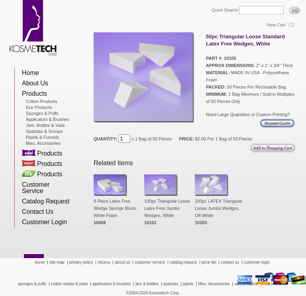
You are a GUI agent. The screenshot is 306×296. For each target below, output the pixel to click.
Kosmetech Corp (33, 28)
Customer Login (44, 222)
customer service (150, 262)
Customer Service (35, 187)
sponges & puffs (32, 284)
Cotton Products (41, 101)
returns (104, 262)
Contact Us (37, 211)
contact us (230, 262)
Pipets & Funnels (42, 137)
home (40, 262)
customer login (257, 262)
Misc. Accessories (43, 143)
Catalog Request (45, 201)
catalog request (183, 262)
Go (295, 8)
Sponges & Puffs (42, 113)
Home (30, 72)
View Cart (276, 24)
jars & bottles (147, 284)
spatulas (170, 284)
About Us (35, 83)
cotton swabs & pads (69, 284)
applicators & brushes (111, 284)
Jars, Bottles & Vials (45, 125)
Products (34, 93)
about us (122, 262)
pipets (188, 284)
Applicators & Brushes (47, 119)
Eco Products (39, 107)
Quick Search (225, 10)
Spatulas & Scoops (44, 131)
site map (57, 262)
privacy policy (81, 262)
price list (209, 262)
